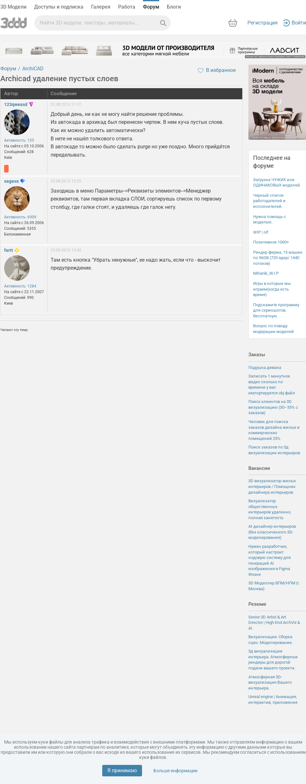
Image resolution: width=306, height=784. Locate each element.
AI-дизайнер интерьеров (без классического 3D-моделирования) (272, 532)
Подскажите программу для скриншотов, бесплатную (276, 310)
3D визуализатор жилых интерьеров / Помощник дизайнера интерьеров (272, 486)
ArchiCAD (33, 69)
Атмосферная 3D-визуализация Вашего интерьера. (270, 682)
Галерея (100, 7)
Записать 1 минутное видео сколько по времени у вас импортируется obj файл (271, 384)
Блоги (174, 7)
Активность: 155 (19, 140)
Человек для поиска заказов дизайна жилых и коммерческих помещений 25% (274, 430)
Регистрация (262, 23)
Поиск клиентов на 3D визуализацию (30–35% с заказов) (273, 407)
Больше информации (175, 770)
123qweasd (15, 104)
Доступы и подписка (58, 7)
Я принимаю (122, 770)
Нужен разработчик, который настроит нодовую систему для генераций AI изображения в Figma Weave (269, 560)
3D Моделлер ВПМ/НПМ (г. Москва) (274, 586)
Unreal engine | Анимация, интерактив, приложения (272, 699)
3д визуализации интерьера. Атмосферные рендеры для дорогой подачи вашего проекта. (273, 659)
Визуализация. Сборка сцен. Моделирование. (270, 639)
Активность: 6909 (20, 217)
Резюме (257, 604)
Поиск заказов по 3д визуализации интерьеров (274, 450)
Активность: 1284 (20, 286)
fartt (8, 250)
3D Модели (13, 7)
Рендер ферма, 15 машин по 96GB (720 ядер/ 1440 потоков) (277, 258)
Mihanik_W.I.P (266, 273)
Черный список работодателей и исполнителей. (269, 201)
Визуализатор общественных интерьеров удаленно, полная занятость (269, 509)
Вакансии (259, 468)
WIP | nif (260, 232)
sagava (11, 181)
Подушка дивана (264, 367)
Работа (126, 7)
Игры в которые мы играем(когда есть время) (272, 289)
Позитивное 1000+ (271, 242)
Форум (151, 7)
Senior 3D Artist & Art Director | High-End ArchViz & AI (274, 623)
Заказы (256, 354)
